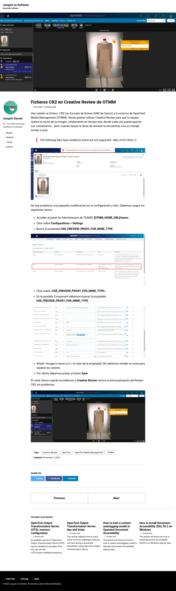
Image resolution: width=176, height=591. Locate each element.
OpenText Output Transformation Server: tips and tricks (81, 526)
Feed (35, 579)
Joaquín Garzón (13, 118)
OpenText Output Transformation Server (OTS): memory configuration (45, 528)
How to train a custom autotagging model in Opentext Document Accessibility (117, 528)
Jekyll (41, 584)
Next (116, 498)
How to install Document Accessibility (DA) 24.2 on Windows (155, 526)
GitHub (23, 579)
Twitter (9, 579)
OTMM (110, 452)
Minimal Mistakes (53, 584)
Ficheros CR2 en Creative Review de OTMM (73, 102)
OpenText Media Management (89, 452)
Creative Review (50, 452)
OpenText (66, 452)
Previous (59, 498)
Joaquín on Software (16, 6)
